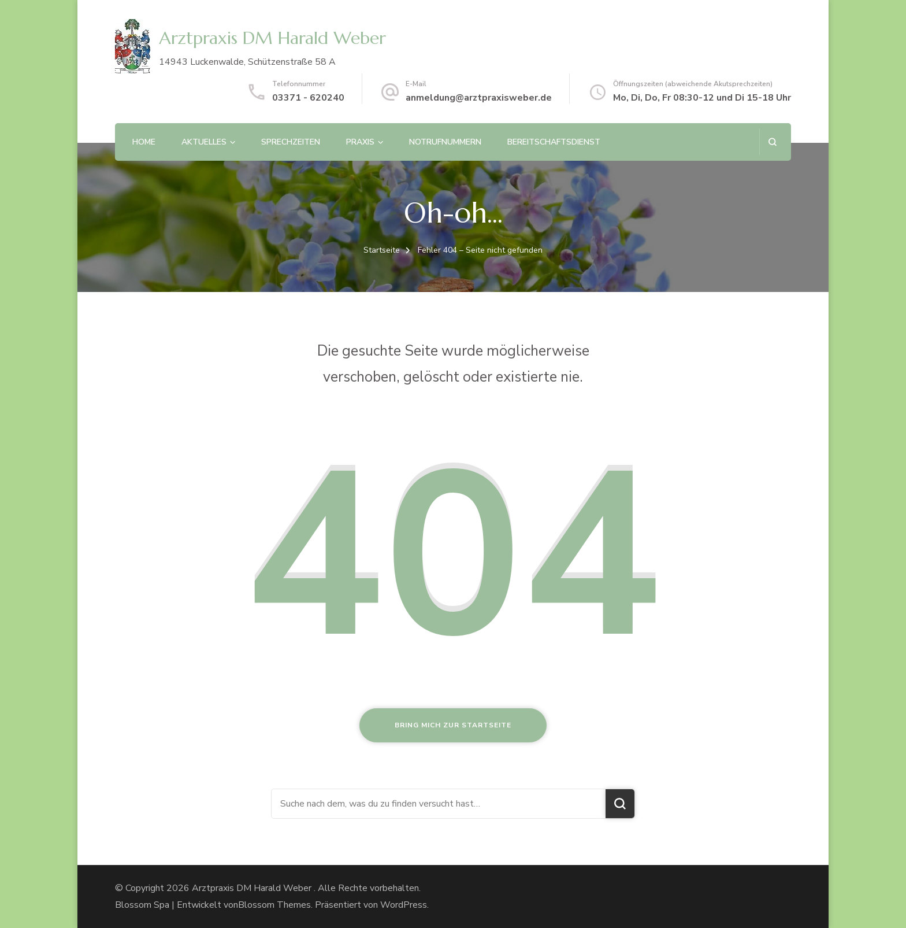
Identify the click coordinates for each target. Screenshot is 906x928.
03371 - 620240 (308, 97)
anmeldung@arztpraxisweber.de (479, 97)
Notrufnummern (445, 141)
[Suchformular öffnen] (772, 142)
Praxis (360, 141)
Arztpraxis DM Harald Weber (272, 38)
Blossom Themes (274, 905)
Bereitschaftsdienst (553, 141)
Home (143, 141)
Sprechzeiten (290, 141)
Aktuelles (203, 141)
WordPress (403, 905)
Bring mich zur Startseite (453, 725)
